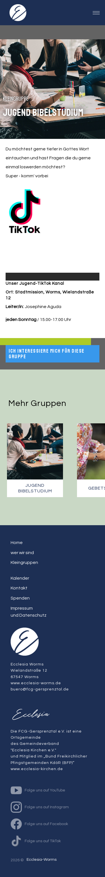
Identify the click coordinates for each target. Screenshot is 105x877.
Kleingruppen (24, 562)
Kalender (20, 578)
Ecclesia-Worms (42, 860)
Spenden (20, 598)
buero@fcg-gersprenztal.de (40, 689)
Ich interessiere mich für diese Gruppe (47, 354)
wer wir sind (22, 552)
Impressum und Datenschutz (28, 612)
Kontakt (19, 588)
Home (17, 542)
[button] (96, 12)
